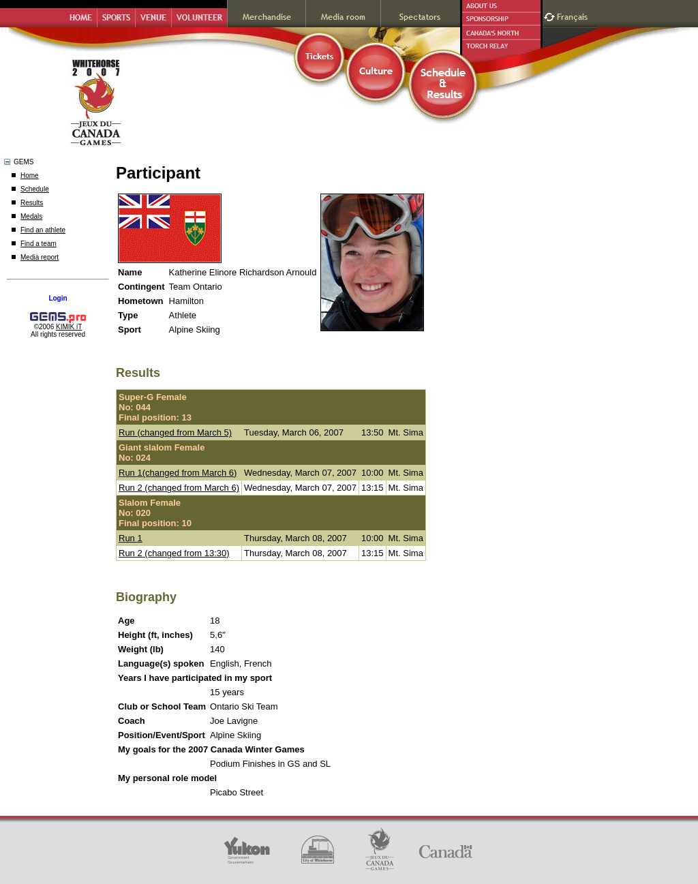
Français (574, 15)
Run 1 (130, 538)
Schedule (34, 189)
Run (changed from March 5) (175, 432)
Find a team (38, 243)
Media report (39, 257)
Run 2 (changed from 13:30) (174, 553)
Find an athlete (42, 230)
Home (29, 175)
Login (57, 298)
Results (31, 203)
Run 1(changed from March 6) (178, 473)
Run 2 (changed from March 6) (179, 488)
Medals (31, 216)
